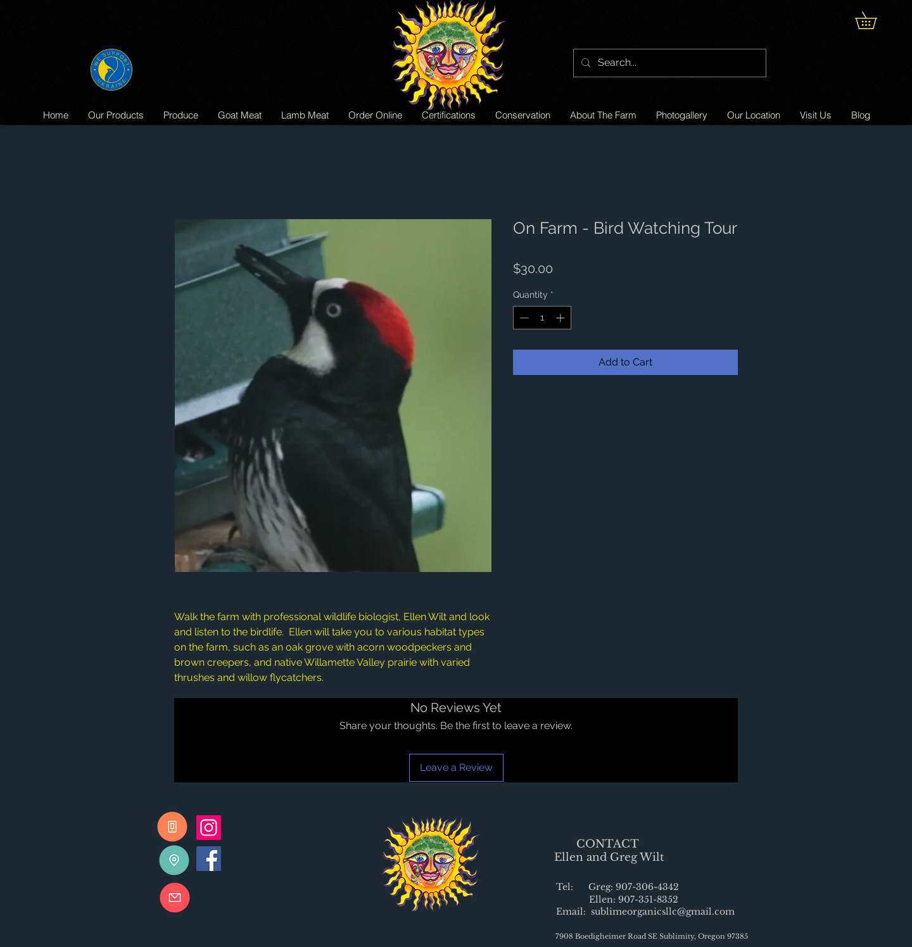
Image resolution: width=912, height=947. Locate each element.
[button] (874, 20)
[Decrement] (523, 318)
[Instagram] (208, 827)
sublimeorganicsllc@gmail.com (663, 911)
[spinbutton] (542, 318)
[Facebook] (208, 858)
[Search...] (668, 63)
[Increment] (561, 318)
